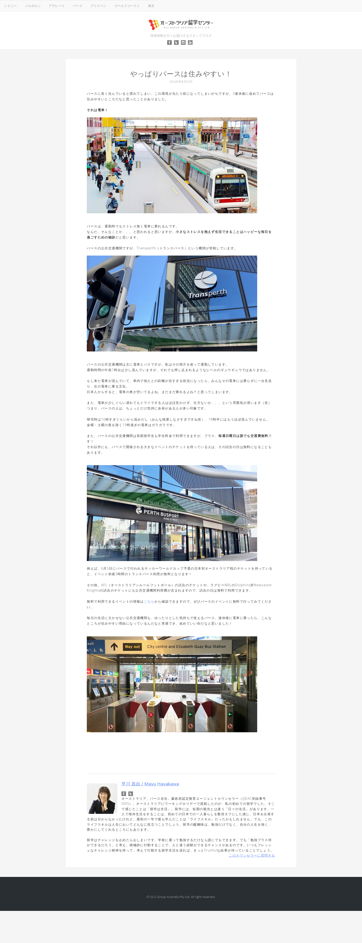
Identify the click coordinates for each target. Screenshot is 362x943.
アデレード (57, 5)
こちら (149, 601)
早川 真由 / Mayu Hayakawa (150, 784)
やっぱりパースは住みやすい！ (181, 73)
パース (77, 5)
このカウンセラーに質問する (252, 855)
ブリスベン (98, 5)
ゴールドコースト (127, 5)
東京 (151, 5)
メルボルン (33, 5)
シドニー (10, 5)
